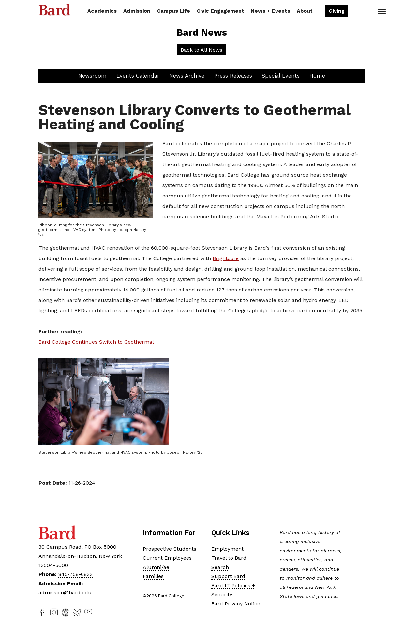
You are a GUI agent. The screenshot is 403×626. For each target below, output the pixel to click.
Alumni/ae (156, 567)
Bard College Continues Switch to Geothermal (96, 342)
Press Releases (233, 75)
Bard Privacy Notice (235, 604)
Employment (227, 549)
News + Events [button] (270, 11)
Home (317, 75)
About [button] (305, 11)
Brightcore (226, 258)
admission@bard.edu (65, 592)
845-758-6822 (75, 574)
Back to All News (201, 50)
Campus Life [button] (173, 11)
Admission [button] (136, 11)
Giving (337, 11)
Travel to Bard (228, 558)
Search (359, 12)
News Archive (186, 75)
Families (153, 576)
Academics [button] (102, 11)
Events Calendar (137, 75)
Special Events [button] (281, 75)
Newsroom (92, 75)
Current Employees (167, 558)
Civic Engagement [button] (220, 11)
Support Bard (228, 576)
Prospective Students (169, 549)
